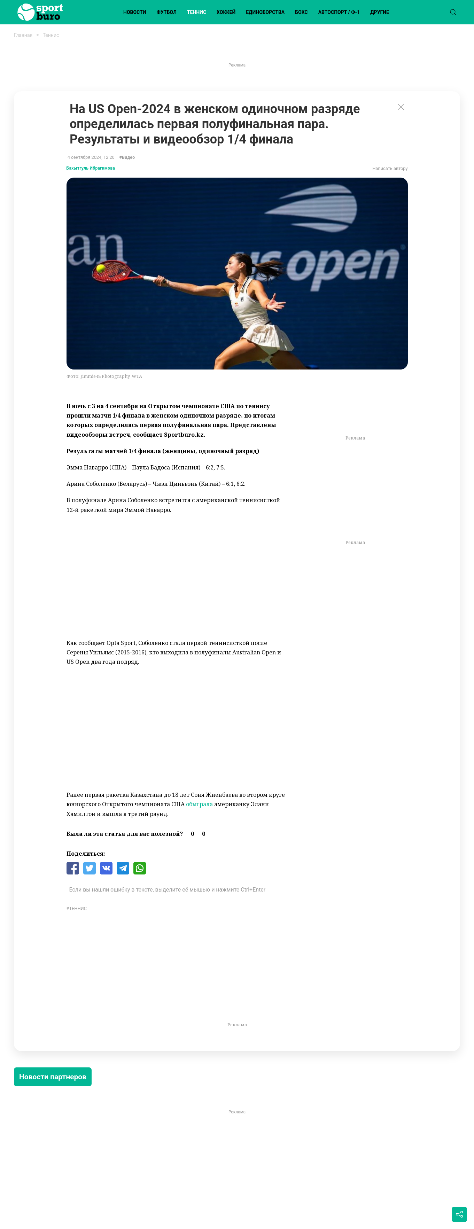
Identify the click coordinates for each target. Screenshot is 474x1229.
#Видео (127, 157)
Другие (379, 12)
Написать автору (389, 168)
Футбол (167, 12)
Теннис (196, 12)
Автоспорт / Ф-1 (339, 12)
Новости (134, 12)
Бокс (301, 12)
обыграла (199, 804)
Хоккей (226, 12)
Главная (23, 35)
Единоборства (265, 12)
